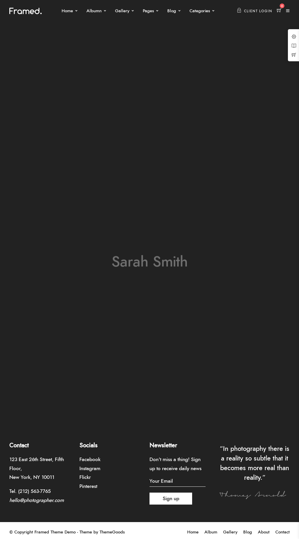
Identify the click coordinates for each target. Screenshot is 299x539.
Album (210, 532)
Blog (171, 11)
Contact (282, 532)
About (264, 532)
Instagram (89, 468)
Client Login (254, 11)
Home (67, 11)
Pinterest (88, 486)
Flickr (85, 477)
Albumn (94, 11)
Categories (200, 11)
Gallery (122, 11)
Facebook (89, 459)
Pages (148, 11)
